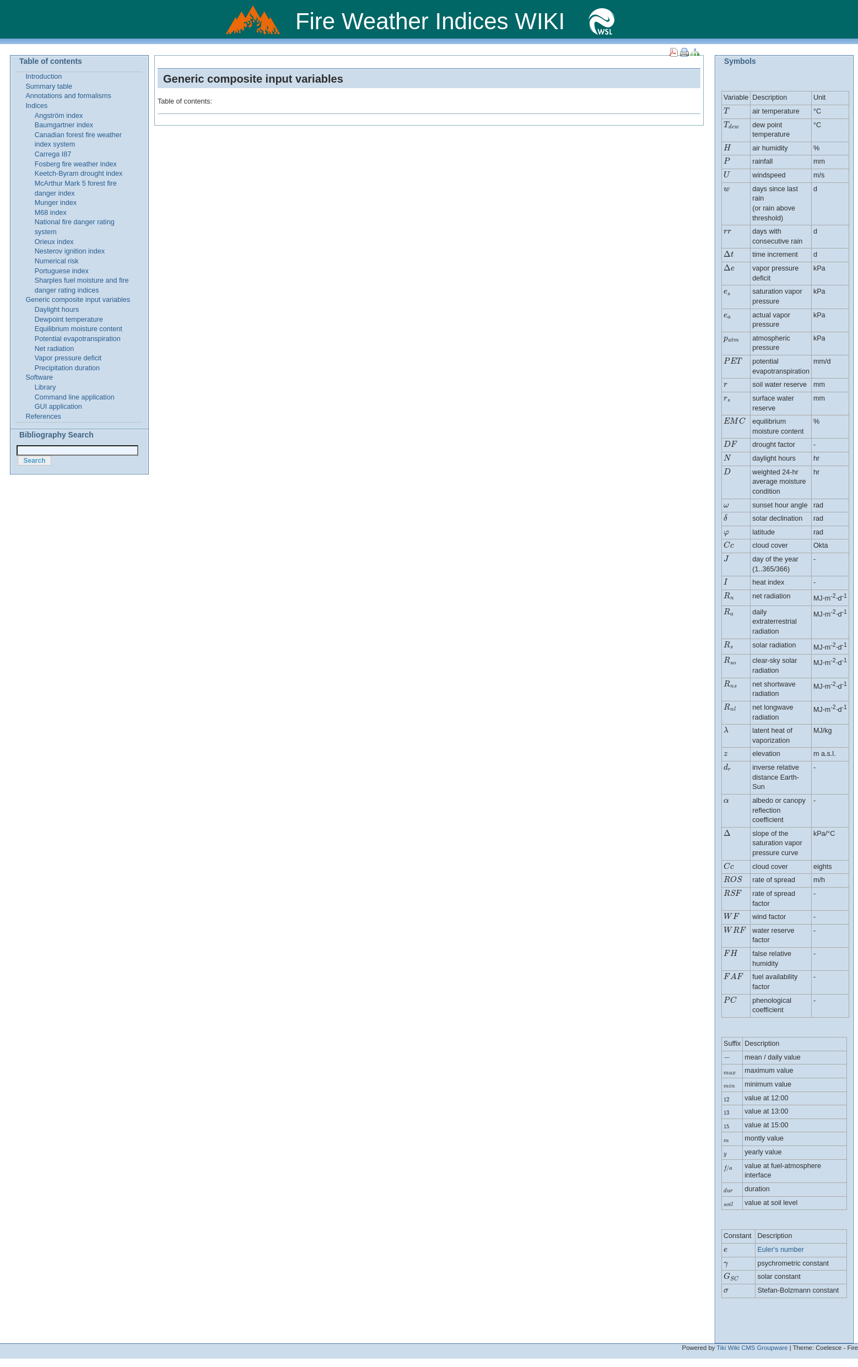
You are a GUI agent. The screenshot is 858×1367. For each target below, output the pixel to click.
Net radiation (54, 349)
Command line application (75, 397)
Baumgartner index (64, 125)
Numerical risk (57, 261)
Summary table (48, 86)
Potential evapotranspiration (78, 339)
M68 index (51, 213)
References (43, 416)
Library (45, 387)
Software (39, 377)
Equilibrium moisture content (78, 329)
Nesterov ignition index (70, 251)
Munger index (56, 203)
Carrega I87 (53, 154)
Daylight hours (57, 310)
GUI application (58, 406)
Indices (36, 106)
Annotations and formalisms (68, 96)
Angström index (59, 116)
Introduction (43, 76)
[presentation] (727, 111)
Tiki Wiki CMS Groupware (751, 1347)
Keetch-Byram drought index (79, 173)
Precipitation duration (67, 368)
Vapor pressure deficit (68, 358)
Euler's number (780, 1249)
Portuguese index (62, 271)
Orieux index (54, 242)
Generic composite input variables (253, 79)
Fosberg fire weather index (76, 164)
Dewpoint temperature (69, 319)
